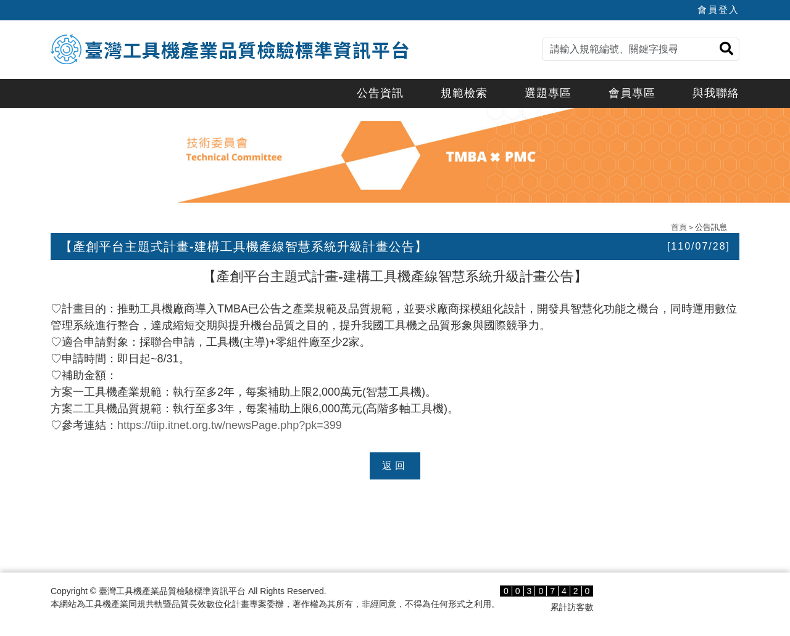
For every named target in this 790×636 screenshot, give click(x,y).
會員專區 (632, 93)
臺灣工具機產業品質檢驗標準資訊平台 (247, 49)
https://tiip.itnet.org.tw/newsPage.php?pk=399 (229, 425)
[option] (395, 155)
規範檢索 (464, 93)
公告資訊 (380, 93)
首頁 (679, 227)
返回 (395, 465)
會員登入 (718, 9)
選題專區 (548, 93)
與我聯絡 (715, 93)
